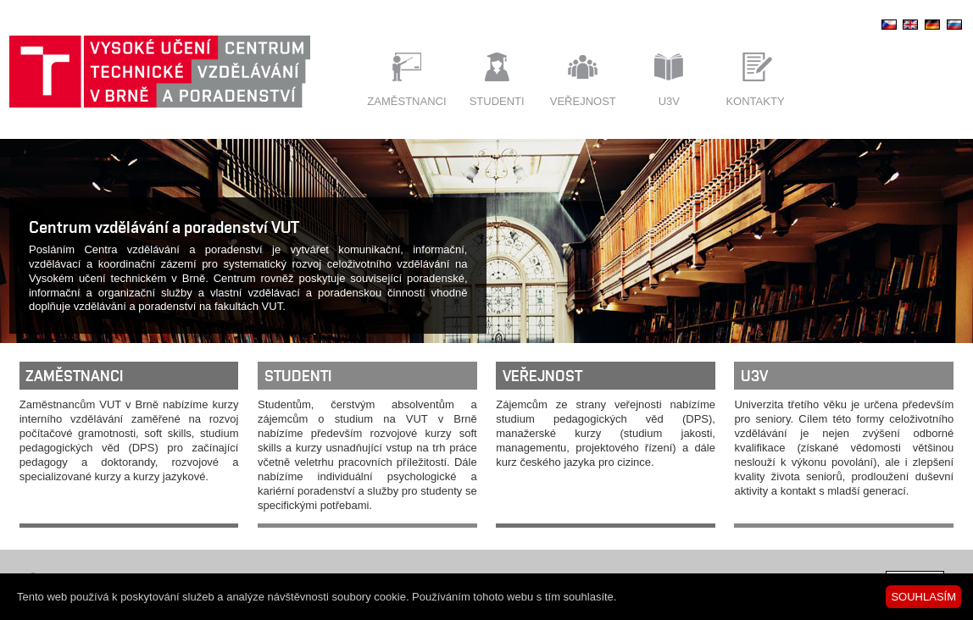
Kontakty (755, 101)
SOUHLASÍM (923, 596)
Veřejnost (583, 101)
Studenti (497, 101)
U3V (669, 101)
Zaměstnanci (406, 101)
